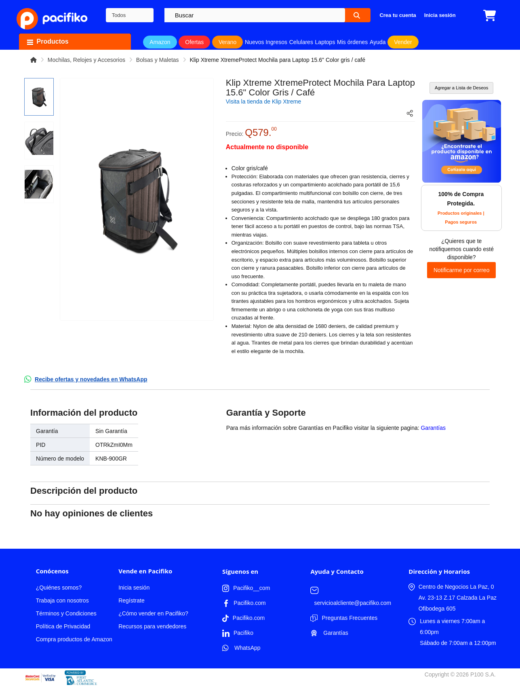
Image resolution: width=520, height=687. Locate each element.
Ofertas (194, 42)
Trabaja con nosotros (62, 600)
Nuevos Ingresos (266, 42)
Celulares (301, 42)
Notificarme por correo (462, 270)
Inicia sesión (133, 587)
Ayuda (377, 42)
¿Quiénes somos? (59, 587)
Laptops (325, 42)
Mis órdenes (352, 42)
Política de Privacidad (63, 626)
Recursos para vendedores (152, 626)
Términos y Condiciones (66, 613)
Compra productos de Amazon (74, 639)
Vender (403, 42)
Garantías (433, 428)
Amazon (159, 42)
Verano (227, 42)
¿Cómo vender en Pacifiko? (153, 613)
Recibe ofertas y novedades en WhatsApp (91, 379)
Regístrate (131, 600)
